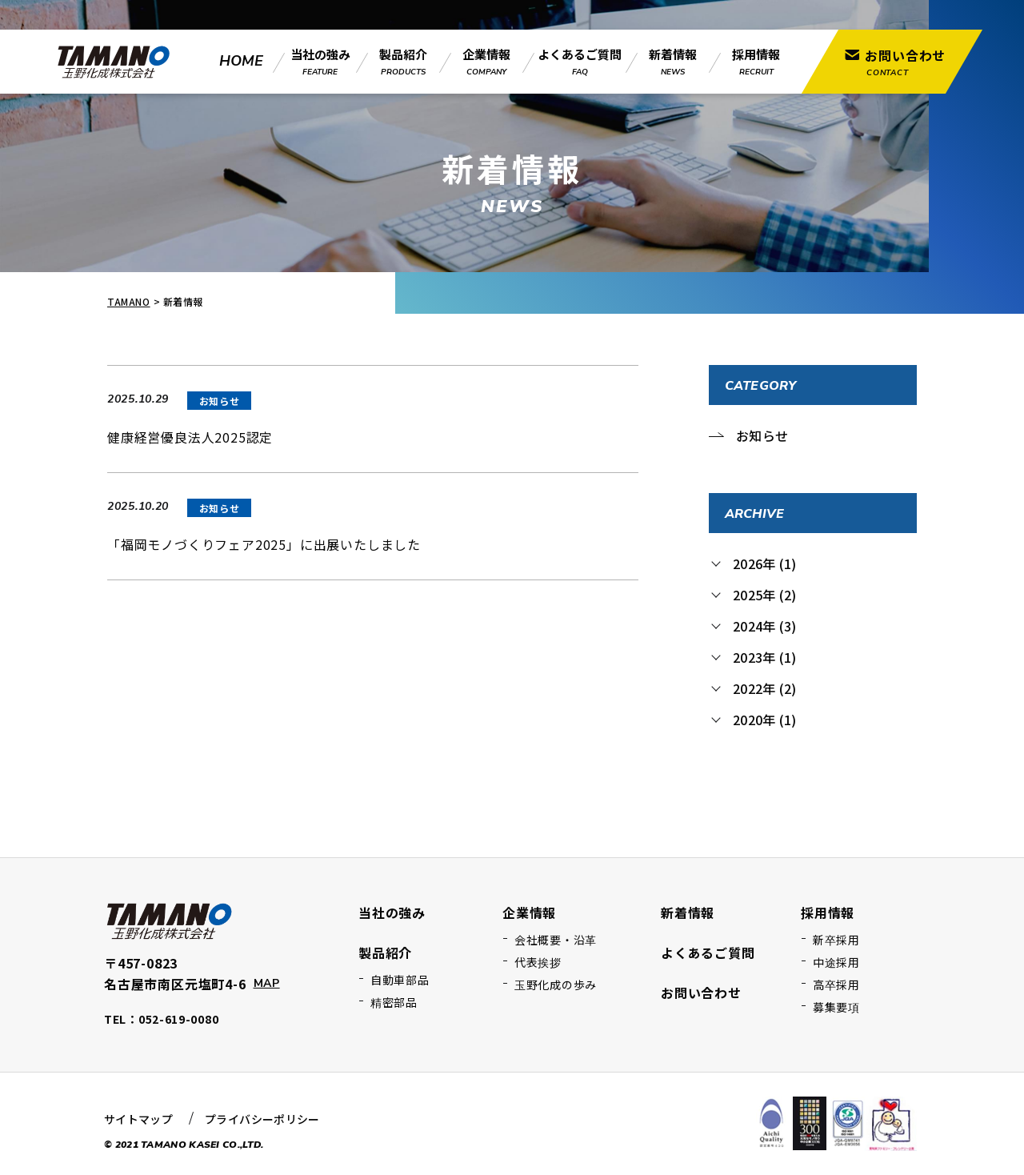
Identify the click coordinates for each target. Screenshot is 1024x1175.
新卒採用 (836, 940)
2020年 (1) (764, 719)
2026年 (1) (764, 563)
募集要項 (836, 1007)
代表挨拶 (538, 962)
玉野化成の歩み (555, 984)
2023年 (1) (764, 657)
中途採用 (836, 962)
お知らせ (762, 435)
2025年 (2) (764, 594)
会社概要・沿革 (555, 940)
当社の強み (392, 912)
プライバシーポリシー (262, 1119)
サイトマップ (138, 1119)
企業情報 (529, 912)
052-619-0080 (178, 1019)
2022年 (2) (764, 688)
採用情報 (827, 912)
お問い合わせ (701, 993)
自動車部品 (400, 980)
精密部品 (394, 1002)
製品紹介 (385, 952)
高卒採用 (836, 984)
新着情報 (687, 912)
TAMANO (128, 301)
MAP (267, 983)
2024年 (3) (764, 626)
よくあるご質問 (708, 952)
